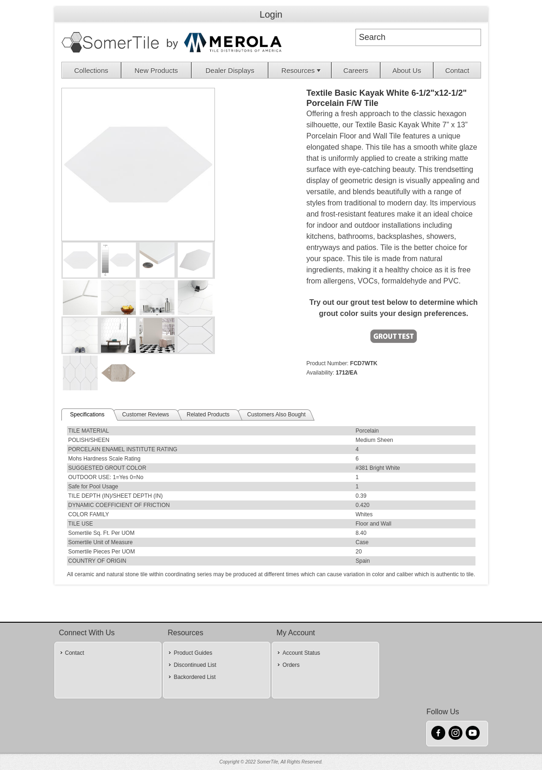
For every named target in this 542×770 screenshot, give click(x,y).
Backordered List (194, 677)
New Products (156, 70)
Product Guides (193, 653)
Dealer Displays (230, 70)
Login (271, 14)
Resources (301, 70)
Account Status (301, 653)
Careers (355, 70)
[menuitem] (91, 70)
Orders (291, 665)
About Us (406, 70)
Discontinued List (195, 665)
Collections (91, 70)
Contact (457, 70)
